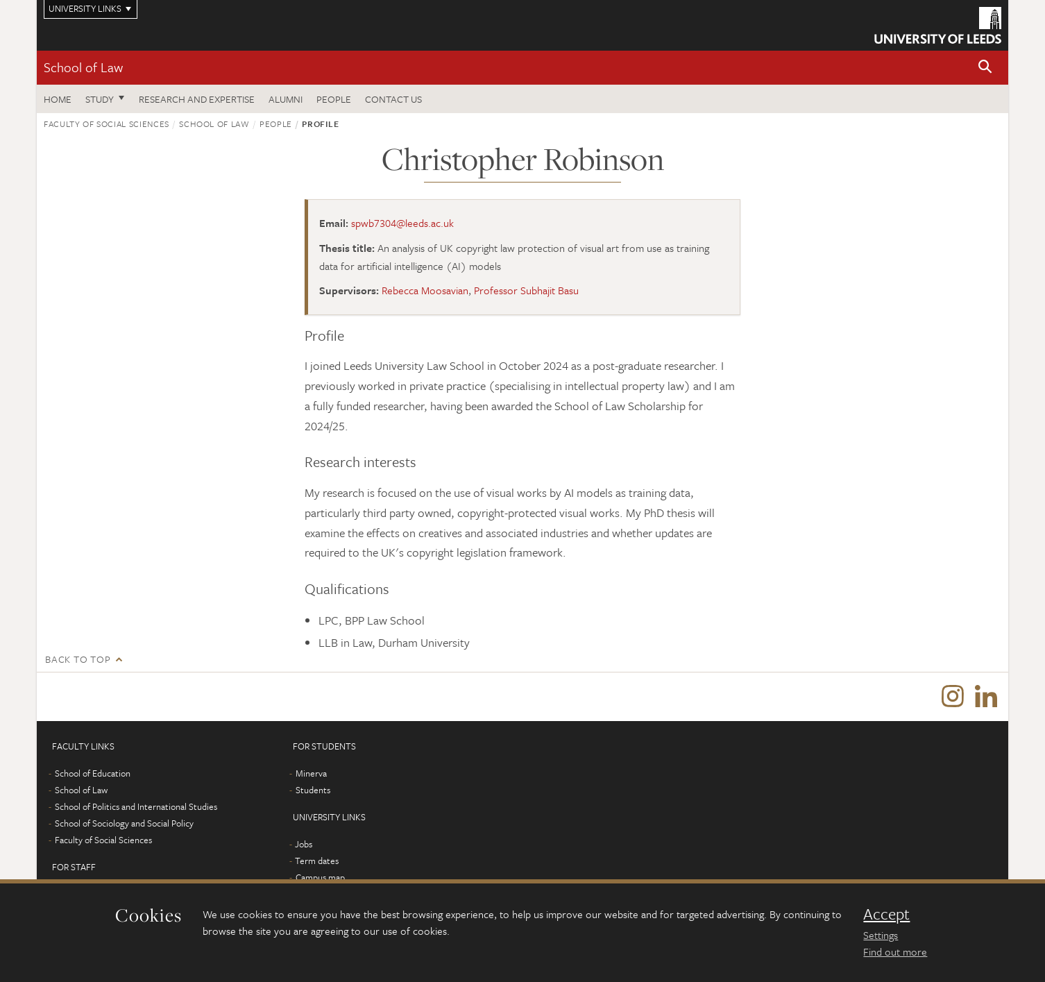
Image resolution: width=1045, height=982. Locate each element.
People (333, 99)
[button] (985, 67)
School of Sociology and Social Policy (124, 823)
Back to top (77, 659)
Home (57, 99)
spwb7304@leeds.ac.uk (402, 222)
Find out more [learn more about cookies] (895, 951)
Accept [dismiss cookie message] (886, 914)
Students (313, 790)
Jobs (303, 844)
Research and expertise (197, 99)
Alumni (286, 99)
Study (99, 99)
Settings (880, 934)
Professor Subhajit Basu (526, 290)
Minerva (311, 773)
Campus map (320, 877)
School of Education (92, 773)
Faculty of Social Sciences (106, 123)
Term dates (317, 860)
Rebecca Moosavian (425, 290)
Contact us (393, 99)
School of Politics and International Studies (136, 806)
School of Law (83, 67)
